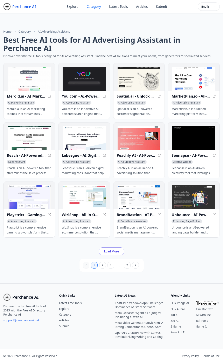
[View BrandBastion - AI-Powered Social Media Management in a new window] (139, 197)
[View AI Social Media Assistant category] (132, 221)
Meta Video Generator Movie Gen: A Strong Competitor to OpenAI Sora (139, 325)
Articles (142, 6)
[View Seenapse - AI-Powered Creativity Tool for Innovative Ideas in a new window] (193, 138)
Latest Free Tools (70, 303)
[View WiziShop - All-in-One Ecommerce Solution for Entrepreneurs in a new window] (84, 197)
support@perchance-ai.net (21, 320)
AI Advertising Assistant (54, 31)
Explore (72, 6)
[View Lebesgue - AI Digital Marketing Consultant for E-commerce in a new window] (84, 138)
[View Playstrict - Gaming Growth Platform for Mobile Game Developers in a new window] (29, 197)
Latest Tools (118, 6)
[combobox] (209, 6)
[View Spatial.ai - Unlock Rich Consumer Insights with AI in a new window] (139, 79)
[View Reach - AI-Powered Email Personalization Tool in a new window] (29, 138)
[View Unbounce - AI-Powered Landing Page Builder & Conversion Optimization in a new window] (193, 197)
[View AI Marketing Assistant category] (21, 103)
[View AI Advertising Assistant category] (77, 103)
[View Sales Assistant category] (16, 162)
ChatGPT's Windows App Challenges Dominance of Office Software (139, 305)
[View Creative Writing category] (182, 162)
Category (94, 6)
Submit (161, 6)
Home (7, 31)
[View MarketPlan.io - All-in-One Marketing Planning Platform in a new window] (193, 79)
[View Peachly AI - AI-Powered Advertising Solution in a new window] (139, 138)
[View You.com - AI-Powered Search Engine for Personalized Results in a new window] (84, 79)
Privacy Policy (190, 356)
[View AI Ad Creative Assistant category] (132, 162)
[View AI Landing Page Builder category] (187, 221)
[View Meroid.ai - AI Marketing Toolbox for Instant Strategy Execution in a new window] (29, 79)
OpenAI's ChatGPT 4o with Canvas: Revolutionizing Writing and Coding (139, 335)
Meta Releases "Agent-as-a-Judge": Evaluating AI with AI (138, 315)
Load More (111, 251)
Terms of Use (211, 356)
